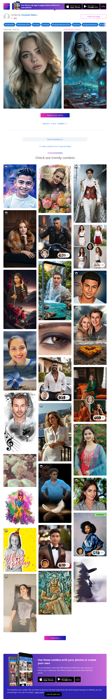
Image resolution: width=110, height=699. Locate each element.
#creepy (36, 24)
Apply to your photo (55, 115)
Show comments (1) (55, 139)
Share (93, 16)
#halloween (9, 24)
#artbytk (45, 24)
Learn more (39, 692)
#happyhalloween (90, 24)
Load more (55, 638)
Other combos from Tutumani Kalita (55, 146)
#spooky (76, 24)
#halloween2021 (23, 24)
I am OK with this (53, 694)
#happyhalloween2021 (61, 24)
